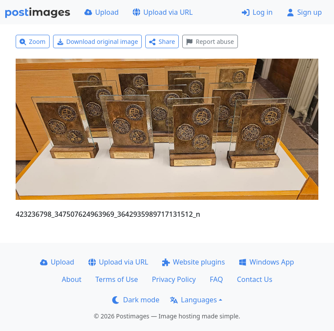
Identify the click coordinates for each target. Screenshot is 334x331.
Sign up (304, 12)
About (71, 279)
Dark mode (135, 300)
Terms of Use (116, 279)
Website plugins (193, 262)
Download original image (97, 41)
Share (162, 41)
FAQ (216, 279)
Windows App (266, 262)
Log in (257, 12)
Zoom (33, 41)
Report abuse (210, 41)
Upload (101, 12)
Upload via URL (163, 12)
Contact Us (254, 279)
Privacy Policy (174, 279)
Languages (193, 300)
